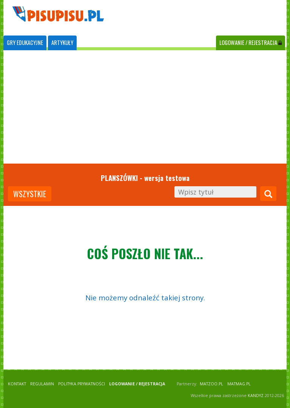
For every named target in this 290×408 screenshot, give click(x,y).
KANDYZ (256, 395)
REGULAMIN (42, 383)
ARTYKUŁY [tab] (62, 42)
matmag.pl (239, 383)
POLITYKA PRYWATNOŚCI (81, 383)
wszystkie (29, 193)
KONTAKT (17, 383)
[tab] (24, 43)
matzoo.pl (211, 383)
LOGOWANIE (250, 42)
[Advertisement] (145, 107)
